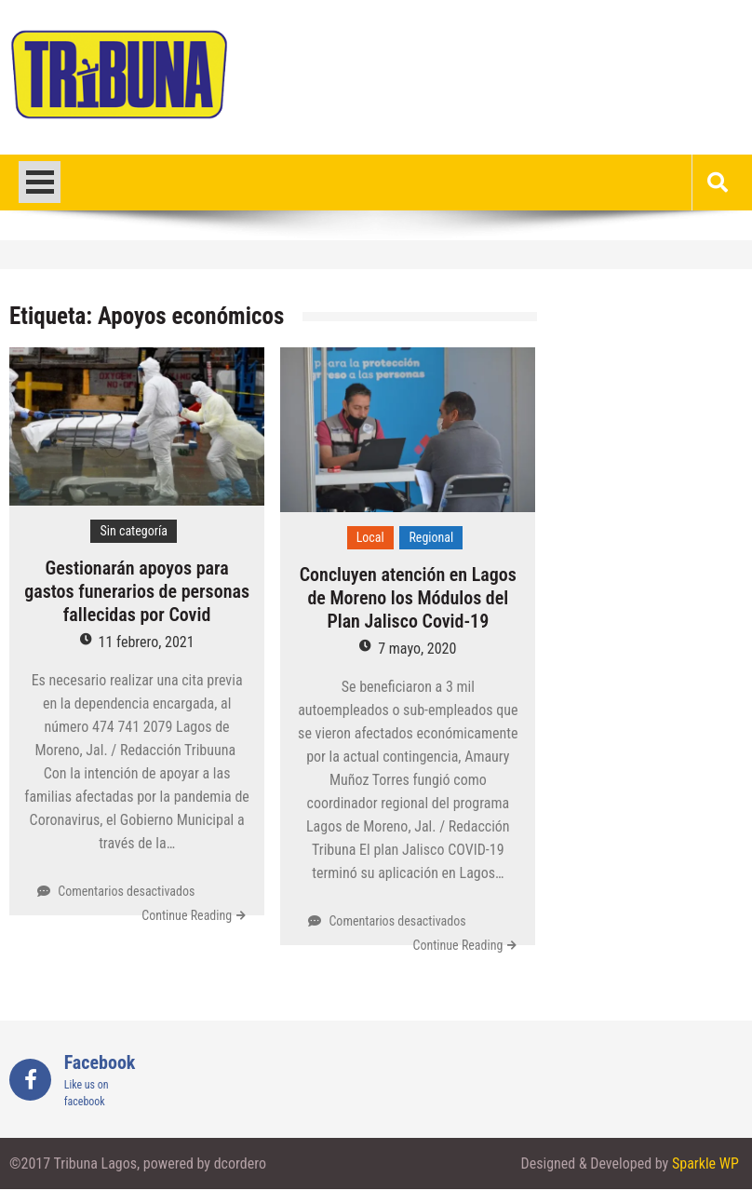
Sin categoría (134, 530)
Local (370, 537)
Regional (431, 537)
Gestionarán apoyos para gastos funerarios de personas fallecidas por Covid (136, 591)
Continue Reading (186, 915)
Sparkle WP (705, 1163)
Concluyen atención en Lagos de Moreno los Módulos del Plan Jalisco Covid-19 (408, 597)
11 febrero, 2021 (147, 642)
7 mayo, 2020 (417, 648)
